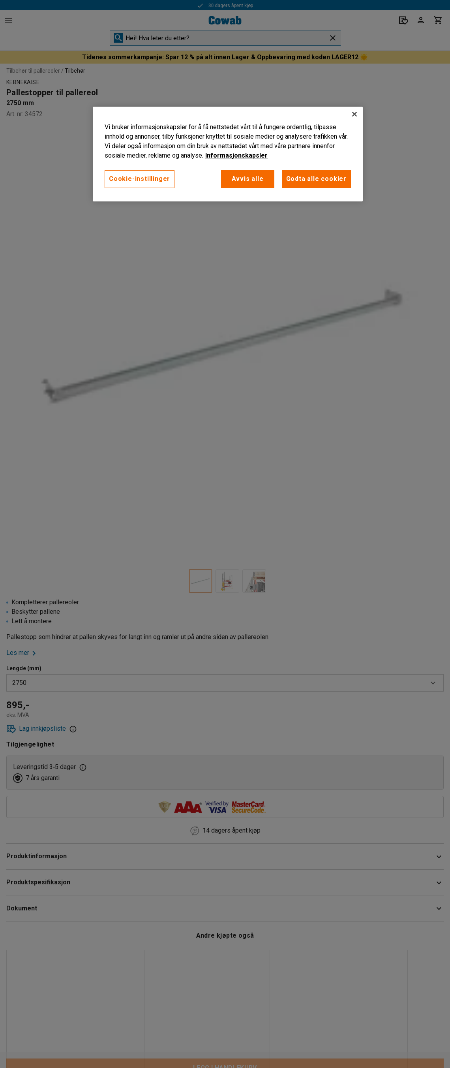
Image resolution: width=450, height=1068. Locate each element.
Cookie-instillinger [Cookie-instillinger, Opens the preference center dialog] (139, 178)
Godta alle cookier (316, 178)
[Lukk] (354, 114)
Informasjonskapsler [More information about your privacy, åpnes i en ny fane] (236, 155)
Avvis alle (248, 178)
